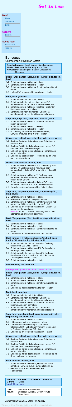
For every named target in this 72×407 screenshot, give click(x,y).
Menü (5, 15)
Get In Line (25, 405)
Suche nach (8, 41)
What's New (10, 45)
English (8, 35)
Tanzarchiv (9, 22)
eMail (9, 384)
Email (7, 25)
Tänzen (8, 48)
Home (7, 18)
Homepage (18, 384)
